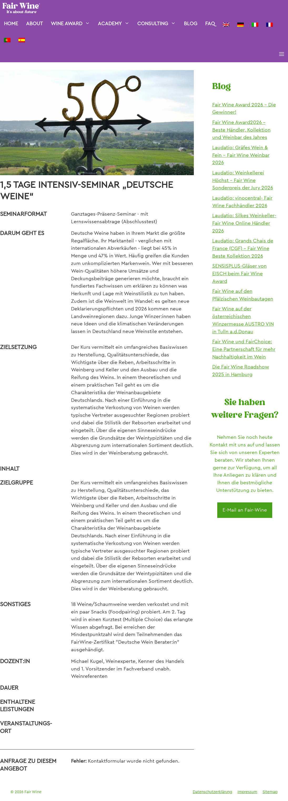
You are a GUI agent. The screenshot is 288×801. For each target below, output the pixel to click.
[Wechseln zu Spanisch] (21, 39)
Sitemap (269, 792)
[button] (281, 54)
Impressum (247, 792)
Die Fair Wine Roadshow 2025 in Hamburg (240, 370)
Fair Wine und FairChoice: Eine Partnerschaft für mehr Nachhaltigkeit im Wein (243, 349)
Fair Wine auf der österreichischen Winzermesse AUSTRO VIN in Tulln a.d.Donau (243, 320)
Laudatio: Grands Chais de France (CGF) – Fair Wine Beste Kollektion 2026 (242, 248)
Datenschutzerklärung (212, 792)
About (34, 23)
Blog (190, 23)
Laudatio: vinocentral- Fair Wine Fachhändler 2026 (242, 201)
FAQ (210, 23)
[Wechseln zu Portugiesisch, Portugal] (7, 39)
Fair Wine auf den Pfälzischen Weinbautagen (242, 295)
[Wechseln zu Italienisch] (255, 23)
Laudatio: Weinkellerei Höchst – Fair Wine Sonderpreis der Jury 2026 (242, 180)
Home (11, 23)
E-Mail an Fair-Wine (245, 509)
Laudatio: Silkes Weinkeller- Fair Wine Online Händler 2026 (244, 223)
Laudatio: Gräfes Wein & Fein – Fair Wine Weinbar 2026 (241, 155)
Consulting (158, 24)
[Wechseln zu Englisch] (226, 23)
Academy (115, 24)
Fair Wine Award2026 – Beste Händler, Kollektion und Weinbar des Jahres (241, 130)
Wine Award (72, 24)
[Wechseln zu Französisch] (269, 23)
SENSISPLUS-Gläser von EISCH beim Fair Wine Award (239, 273)
